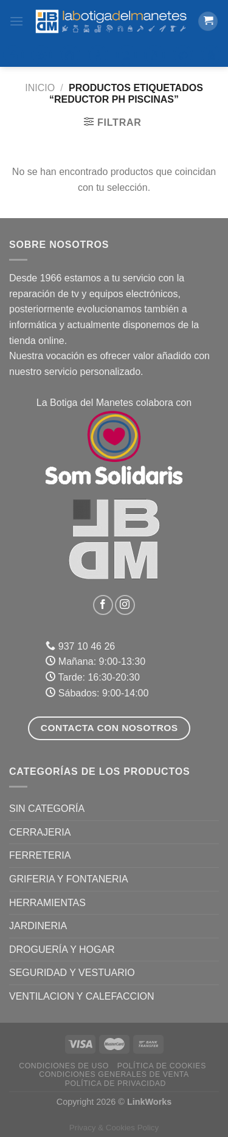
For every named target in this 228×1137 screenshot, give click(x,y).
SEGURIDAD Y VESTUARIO (72, 972)
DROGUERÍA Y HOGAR (62, 949)
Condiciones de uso (64, 1066)
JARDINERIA (38, 926)
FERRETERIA (40, 855)
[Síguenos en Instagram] (125, 605)
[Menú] (16, 21)
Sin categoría (47, 808)
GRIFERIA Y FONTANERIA (68, 879)
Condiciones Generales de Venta (114, 1074)
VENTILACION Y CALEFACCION (81, 996)
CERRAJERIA (40, 832)
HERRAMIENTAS (47, 903)
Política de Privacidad (115, 1083)
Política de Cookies (161, 1066)
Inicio (40, 88)
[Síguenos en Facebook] (103, 605)
